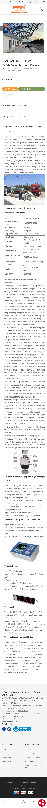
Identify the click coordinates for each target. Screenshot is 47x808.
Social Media (7, 724)
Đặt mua (11, 89)
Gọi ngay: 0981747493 (33, 89)
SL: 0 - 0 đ (13, 2)
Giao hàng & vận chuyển (34, 754)
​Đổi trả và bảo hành (32, 758)
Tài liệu (22, 116)
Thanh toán (22, 2)
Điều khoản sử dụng (32, 750)
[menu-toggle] (3, 9)
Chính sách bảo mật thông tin (35, 766)
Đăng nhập (33, 2)
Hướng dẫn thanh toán (33, 761)
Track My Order (8, 761)
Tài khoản (5, 750)
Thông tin (7, 116)
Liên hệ (4, 765)
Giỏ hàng (5, 754)
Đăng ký (42, 2)
